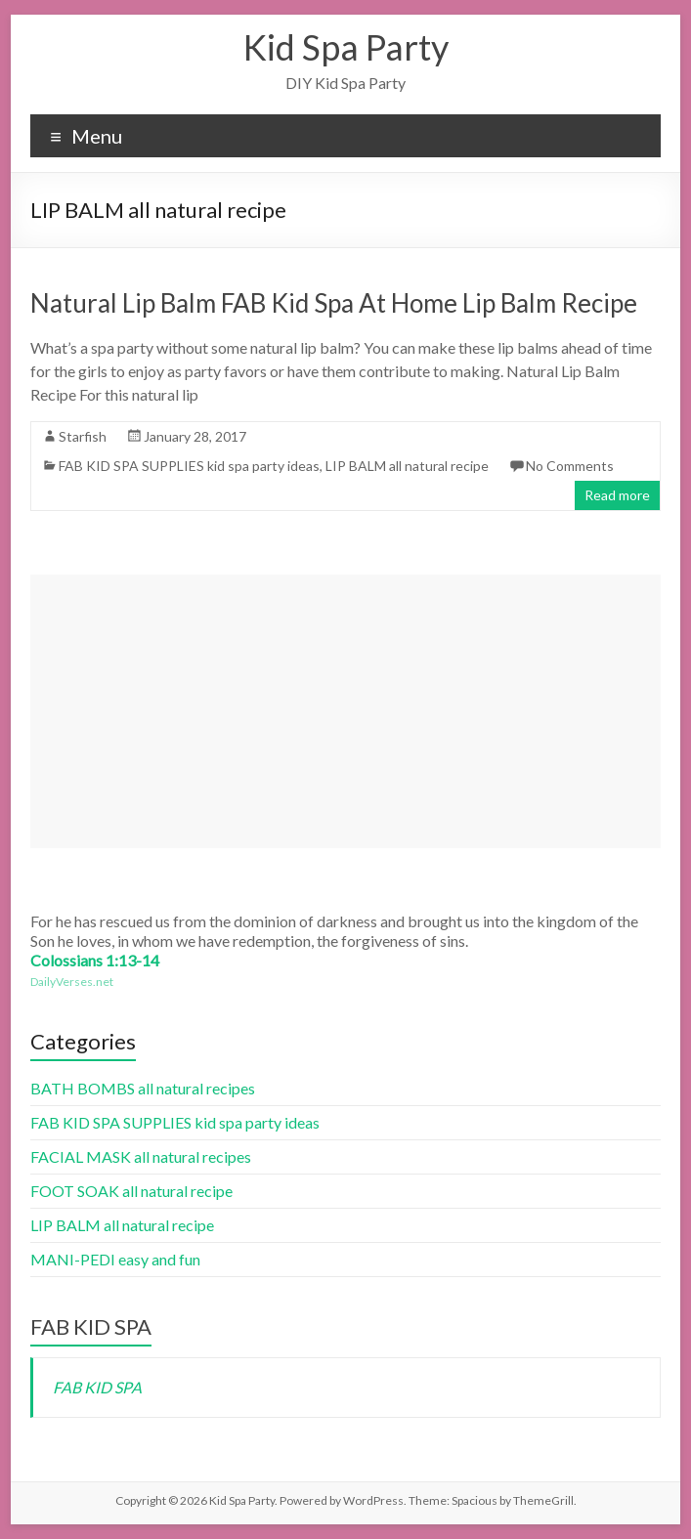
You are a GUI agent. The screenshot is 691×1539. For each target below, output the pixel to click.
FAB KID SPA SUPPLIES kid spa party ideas (189, 465)
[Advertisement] (345, 711)
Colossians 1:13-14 (94, 960)
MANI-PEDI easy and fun (115, 1259)
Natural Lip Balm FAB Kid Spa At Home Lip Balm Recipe (333, 303)
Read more (617, 495)
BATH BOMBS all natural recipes (142, 1088)
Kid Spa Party (346, 46)
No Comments (570, 465)
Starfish (83, 436)
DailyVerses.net (71, 981)
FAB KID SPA (90, 1326)
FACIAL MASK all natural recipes (140, 1156)
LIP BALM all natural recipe (407, 465)
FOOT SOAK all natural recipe (131, 1190)
